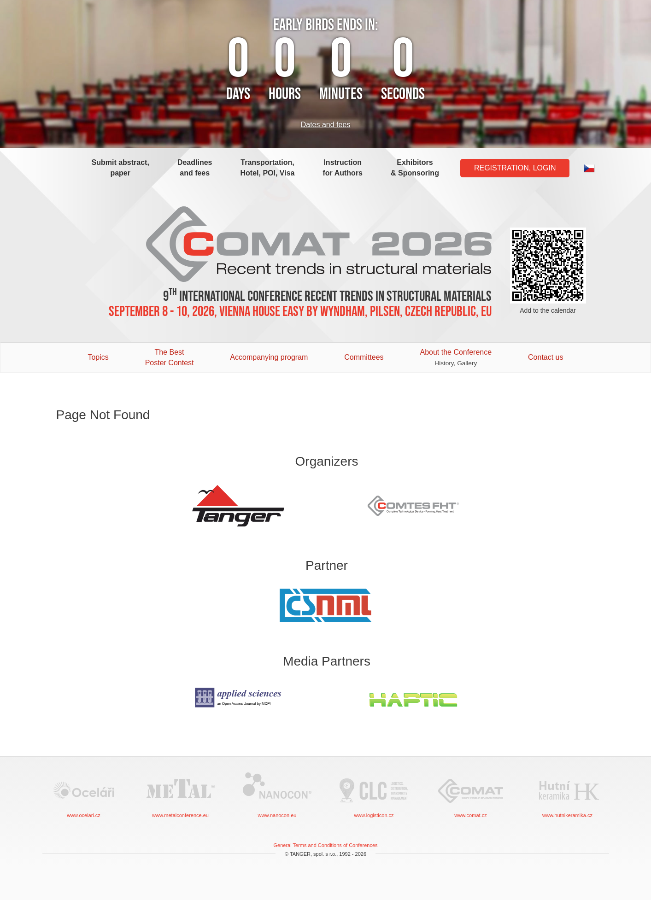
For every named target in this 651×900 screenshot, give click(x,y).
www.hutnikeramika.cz (567, 794)
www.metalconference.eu (180, 794)
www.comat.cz (471, 794)
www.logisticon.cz (374, 794)
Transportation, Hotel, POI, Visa (267, 167)
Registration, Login (515, 168)
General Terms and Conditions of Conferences (325, 845)
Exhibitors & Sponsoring (415, 167)
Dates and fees (326, 125)
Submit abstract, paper (120, 167)
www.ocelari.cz (83, 794)
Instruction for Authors (343, 167)
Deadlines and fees (194, 167)
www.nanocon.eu (277, 794)
